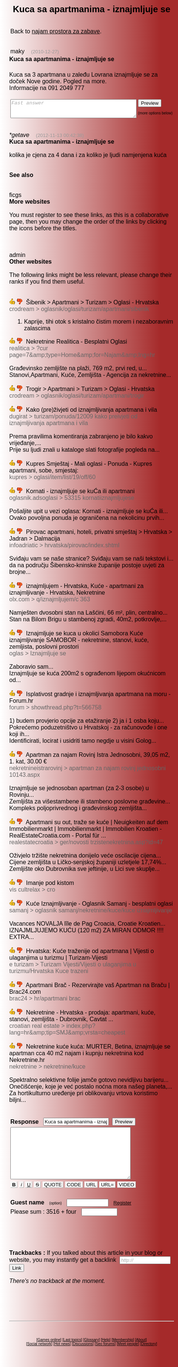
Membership (124, 1340)
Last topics (74, 1340)
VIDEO (127, 1184)
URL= (108, 1184)
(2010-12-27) (44, 51)
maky (17, 51)
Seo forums (106, 1344)
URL (91, 1184)
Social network (40, 1344)
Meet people (129, 1344)
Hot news (63, 1344)
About (142, 1340)
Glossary (92, 1340)
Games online (50, 1340)
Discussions (84, 1344)
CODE (74, 1184)
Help (107, 1340)
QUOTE (53, 1184)
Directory (149, 1344)
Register (123, 1203)
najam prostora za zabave (65, 31)
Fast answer (80, 110)
